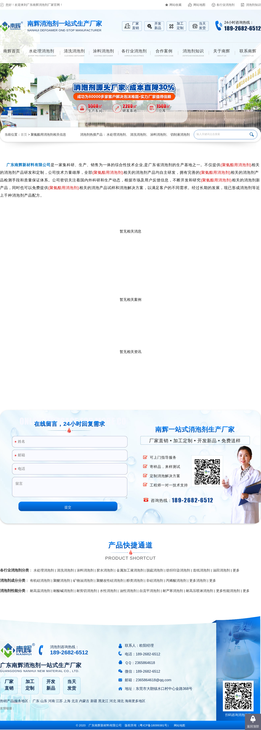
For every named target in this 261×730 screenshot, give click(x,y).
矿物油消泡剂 (83, 581)
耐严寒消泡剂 (173, 591)
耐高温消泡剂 (40, 591)
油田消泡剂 (221, 570)
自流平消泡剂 (149, 591)
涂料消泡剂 (158, 134)
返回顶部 (253, 726)
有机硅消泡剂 (40, 581)
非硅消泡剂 (154, 581)
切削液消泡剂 (180, 134)
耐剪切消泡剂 (86, 591)
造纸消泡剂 (201, 570)
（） (153, 725)
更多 (236, 570)
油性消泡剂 (128, 591)
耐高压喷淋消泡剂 (199, 591)
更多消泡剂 (197, 581)
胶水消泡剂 (105, 570)
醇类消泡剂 (135, 581)
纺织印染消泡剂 (178, 570)
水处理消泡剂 (116, 134)
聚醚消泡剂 (61, 581)
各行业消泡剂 (225, 4)
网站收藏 (175, 4)
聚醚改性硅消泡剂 (110, 581)
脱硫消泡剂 (154, 570)
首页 (24, 134)
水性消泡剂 (108, 591)
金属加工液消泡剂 (130, 570)
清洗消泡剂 (138, 134)
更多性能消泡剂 (228, 591)
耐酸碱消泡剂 (63, 591)
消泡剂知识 (253, 4)
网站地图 (199, 4)
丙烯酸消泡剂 (176, 581)
